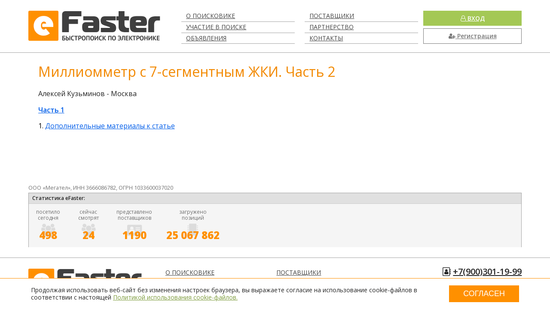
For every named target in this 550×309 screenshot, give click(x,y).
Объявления (206, 38)
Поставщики (331, 16)
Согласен (484, 293)
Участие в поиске (216, 27)
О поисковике (210, 16)
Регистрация (473, 36)
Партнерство (331, 27)
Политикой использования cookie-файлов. (175, 297)
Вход (473, 18)
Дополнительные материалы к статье (110, 125)
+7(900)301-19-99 (487, 271)
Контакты (326, 38)
